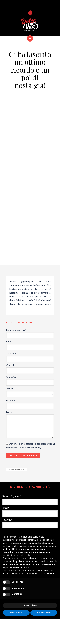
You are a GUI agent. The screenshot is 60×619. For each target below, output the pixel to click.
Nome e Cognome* (16, 329)
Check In (10, 365)
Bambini (10, 400)
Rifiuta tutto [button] (16, 612)
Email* (9, 341)
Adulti (9, 388)
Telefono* (11, 353)
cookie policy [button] (25, 555)
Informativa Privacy (17, 469)
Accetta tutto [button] (44, 612)
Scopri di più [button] (30, 605)
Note (9, 412)
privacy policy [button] (14, 543)
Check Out (12, 376)
